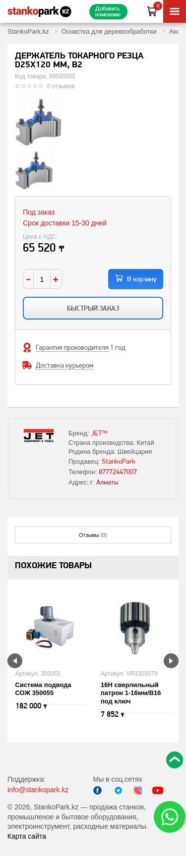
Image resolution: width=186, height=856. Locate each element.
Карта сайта (26, 836)
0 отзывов (60, 86)
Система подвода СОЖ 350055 (43, 689)
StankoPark (118, 461)
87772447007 (118, 472)
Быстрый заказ (93, 308)
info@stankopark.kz (37, 790)
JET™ (99, 433)
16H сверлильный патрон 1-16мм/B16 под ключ (131, 693)
